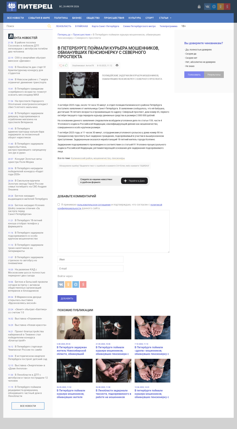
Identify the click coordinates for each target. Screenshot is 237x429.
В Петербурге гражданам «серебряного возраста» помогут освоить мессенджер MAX (27, 95)
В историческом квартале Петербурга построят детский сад (27, 368)
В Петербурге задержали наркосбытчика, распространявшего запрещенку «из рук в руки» (27, 155)
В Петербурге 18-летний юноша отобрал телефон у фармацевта (25, 230)
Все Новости (15, 18)
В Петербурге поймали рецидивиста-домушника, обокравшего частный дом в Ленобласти (25, 402)
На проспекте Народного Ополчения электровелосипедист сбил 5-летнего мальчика (26, 109)
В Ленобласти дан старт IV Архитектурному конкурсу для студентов (27, 70)
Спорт (150, 18)
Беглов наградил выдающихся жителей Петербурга (28, 204)
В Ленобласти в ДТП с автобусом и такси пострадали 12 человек (26, 388)
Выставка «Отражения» (25, 329)
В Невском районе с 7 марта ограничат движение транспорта (24, 82)
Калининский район (81, 158)
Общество (93, 18)
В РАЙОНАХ (81, 26)
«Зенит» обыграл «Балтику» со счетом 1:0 (27, 321)
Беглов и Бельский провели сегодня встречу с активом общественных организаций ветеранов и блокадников (24, 295)
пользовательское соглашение (94, 204)
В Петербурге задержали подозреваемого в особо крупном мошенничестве (25, 243)
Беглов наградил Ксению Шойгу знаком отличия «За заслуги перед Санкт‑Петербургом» (26, 216)
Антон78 (90, 65)
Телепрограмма (168, 26)
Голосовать (194, 74)
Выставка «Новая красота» (27, 335)
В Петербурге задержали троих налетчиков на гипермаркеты (25, 255)
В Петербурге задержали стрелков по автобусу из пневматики (25, 267)
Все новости (28, 417)
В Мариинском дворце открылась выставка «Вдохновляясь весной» (24, 310)
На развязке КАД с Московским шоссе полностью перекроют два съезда (26, 280)
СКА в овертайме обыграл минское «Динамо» (27, 59)
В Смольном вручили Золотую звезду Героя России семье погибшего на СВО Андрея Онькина (27, 192)
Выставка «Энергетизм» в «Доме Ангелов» (26, 378)
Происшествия (115, 18)
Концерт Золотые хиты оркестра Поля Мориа (25, 167)
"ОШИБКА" (144, 165)
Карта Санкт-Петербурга (105, 26)
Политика (61, 18)
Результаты (214, 74)
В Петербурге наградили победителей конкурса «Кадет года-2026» (25, 178)
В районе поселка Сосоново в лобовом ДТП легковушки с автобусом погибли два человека (28, 47)
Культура (135, 18)
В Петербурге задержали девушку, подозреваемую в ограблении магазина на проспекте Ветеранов (25, 124)
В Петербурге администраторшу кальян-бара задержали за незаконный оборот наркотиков (26, 139)
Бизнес (77, 18)
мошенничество (102, 158)
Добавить (67, 298)
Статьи (164, 18)
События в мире (39, 18)
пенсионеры (118, 158)
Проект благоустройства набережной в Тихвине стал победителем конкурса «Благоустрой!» (26, 346)
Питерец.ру (64, 34)
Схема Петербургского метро (139, 26)
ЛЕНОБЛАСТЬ (63, 26)
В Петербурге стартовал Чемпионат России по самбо (25, 359)
